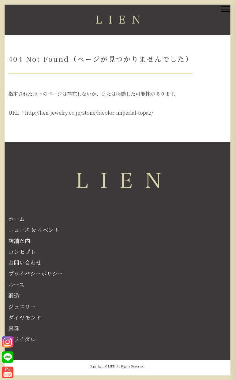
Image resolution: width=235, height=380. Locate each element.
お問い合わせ (24, 262)
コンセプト (22, 252)
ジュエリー (22, 306)
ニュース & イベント (33, 230)
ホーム (16, 219)
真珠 (13, 328)
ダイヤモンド (24, 317)
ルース (16, 284)
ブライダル (21, 339)
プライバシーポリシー (35, 273)
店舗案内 (19, 241)
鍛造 (13, 295)
